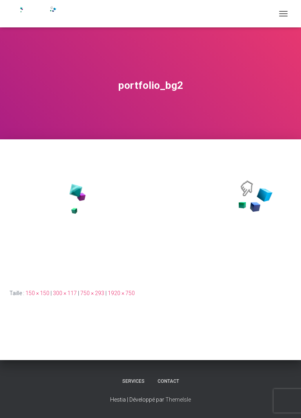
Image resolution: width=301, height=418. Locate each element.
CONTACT (168, 381)
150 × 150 (37, 293)
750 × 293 (92, 293)
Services (133, 381)
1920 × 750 (121, 293)
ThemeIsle (178, 399)
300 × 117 (65, 293)
